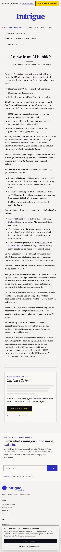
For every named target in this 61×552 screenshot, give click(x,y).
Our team (5, 524)
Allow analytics (30, 541)
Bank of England (15, 245)
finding (11, 221)
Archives (5, 3)
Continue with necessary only (30, 546)
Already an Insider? (28, 3)
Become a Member (20, 409)
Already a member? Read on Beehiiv (19, 416)
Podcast (14, 3)
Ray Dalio (42, 242)
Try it (52, 468)
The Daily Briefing (8, 504)
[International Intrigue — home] (30, 16)
